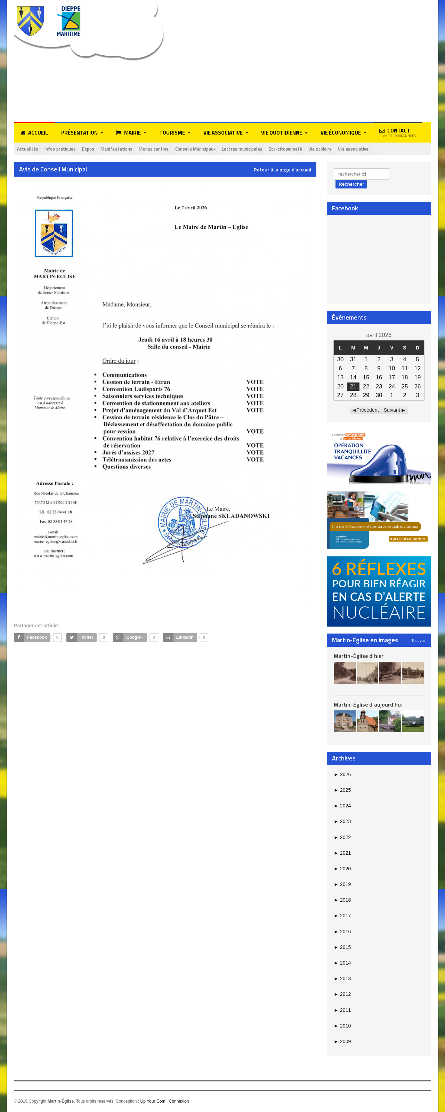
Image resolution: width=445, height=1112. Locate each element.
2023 (342, 822)
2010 (342, 1026)
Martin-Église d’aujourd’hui (368, 705)
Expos (98, 149)
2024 (342, 806)
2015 (342, 948)
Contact (397, 132)
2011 (342, 1010)
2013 (342, 979)
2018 (342, 900)
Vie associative (397, 149)
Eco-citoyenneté (320, 149)
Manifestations (130, 149)
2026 (342, 774)
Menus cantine (171, 149)
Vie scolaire (359, 149)
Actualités (29, 149)
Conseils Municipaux (218, 149)
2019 (342, 885)
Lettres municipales (271, 149)
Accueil (34, 133)
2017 (342, 916)
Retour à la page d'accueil (282, 170)
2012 (342, 995)
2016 (342, 932)
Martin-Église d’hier (358, 656)
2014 (342, 963)
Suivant (392, 410)
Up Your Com (152, 1101)
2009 (342, 1042)
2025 (342, 790)
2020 (342, 869)
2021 (342, 853)
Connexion (178, 1101)
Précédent (368, 410)
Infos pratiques (66, 149)
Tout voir (418, 641)
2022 (342, 837)
